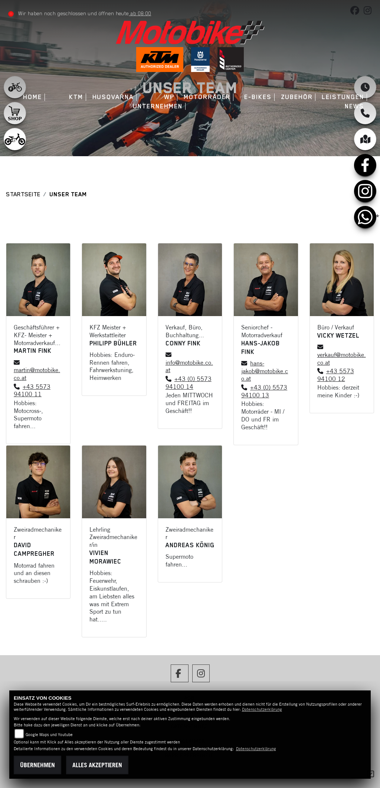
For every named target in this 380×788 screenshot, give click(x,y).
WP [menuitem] (169, 97)
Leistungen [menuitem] (343, 97)
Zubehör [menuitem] (296, 97)
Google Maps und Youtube (49, 734)
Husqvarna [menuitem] (113, 97)
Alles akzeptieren (97, 765)
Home (32, 97)
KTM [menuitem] (76, 97)
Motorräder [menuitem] (207, 97)
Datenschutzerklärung (262, 709)
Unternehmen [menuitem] (157, 106)
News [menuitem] (354, 106)
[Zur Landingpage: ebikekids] (15, 139)
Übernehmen (37, 765)
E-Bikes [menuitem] (257, 97)
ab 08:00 (140, 13)
